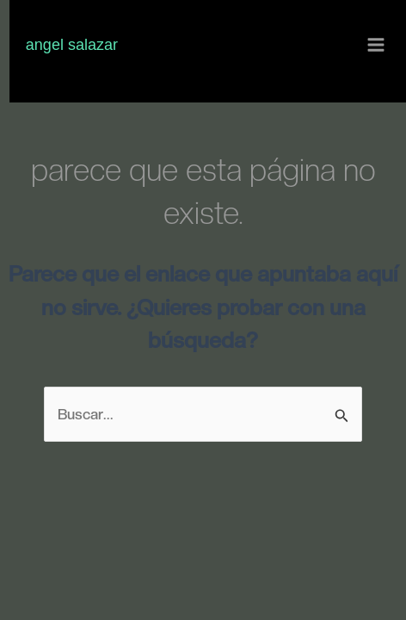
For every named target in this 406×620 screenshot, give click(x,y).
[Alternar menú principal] (376, 45)
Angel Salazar (72, 44)
